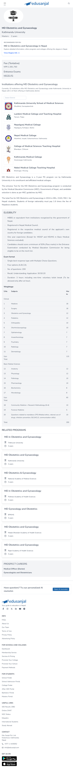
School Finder (7, 678)
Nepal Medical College (25, 135)
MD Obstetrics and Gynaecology (21, 454)
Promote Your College (10, 660)
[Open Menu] (4, 4)
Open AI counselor (61, 589)
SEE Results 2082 (8, 707)
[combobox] (15, 98)
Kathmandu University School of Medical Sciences (38, 103)
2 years (10, 464)
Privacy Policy (7, 635)
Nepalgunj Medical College (27, 124)
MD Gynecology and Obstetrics (20, 508)
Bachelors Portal (8, 693)
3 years (10, 446)
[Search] (69, 3)
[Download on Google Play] (36, 758)
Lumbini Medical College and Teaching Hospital (37, 114)
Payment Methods (8, 667)
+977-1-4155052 (9, 744)
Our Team (5, 627)
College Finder (7, 685)
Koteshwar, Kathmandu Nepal (10, 739)
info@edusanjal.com (10, 747)
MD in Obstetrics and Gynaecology (22, 436)
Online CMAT (7, 710)
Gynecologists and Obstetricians (18, 572)
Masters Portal (7, 696)
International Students (10, 722)
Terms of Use (7, 631)
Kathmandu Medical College (28, 157)
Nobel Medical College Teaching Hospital (34, 167)
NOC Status (6, 714)
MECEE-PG (8, 75)
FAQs (4, 620)
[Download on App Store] (36, 764)
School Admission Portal (11, 681)
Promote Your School (9, 664)
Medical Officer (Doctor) (14, 569)
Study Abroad (7, 725)
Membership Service (9, 652)
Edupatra (5, 718)
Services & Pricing (8, 656)
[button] (5, 3)
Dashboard (6, 649)
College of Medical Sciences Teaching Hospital (37, 146)
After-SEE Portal (8, 689)
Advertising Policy (8, 638)
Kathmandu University (13, 32)
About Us (5, 623)
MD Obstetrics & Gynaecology (20, 472)
